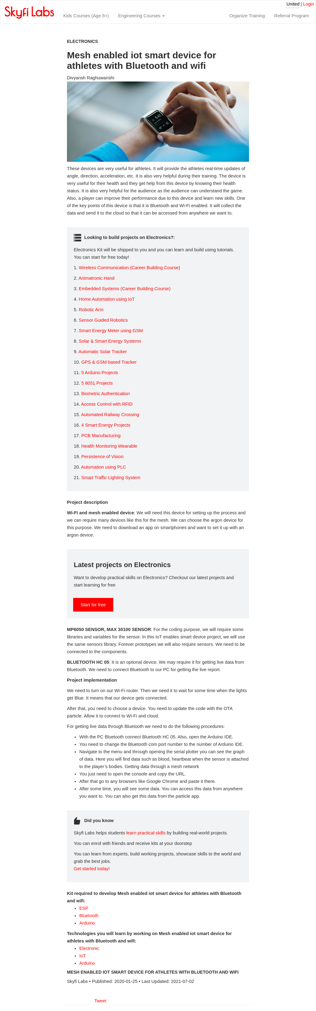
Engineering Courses (141, 15)
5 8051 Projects (97, 383)
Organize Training (247, 15)
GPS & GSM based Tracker (108, 362)
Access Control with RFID (107, 404)
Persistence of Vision (102, 456)
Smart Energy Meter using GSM (111, 330)
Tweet (100, 1000)
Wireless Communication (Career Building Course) (129, 267)
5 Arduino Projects (99, 372)
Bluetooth (88, 915)
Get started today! (92, 868)
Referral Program (291, 15)
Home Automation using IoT (107, 299)
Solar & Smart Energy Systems (110, 341)
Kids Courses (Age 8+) (86, 15)
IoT (82, 955)
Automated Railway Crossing (110, 414)
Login (308, 4)
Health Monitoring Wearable (109, 446)
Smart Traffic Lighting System (110, 477)
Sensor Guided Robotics (103, 320)
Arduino (87, 923)
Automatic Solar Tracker (102, 351)
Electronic (89, 948)
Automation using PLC (103, 467)
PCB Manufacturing (100, 435)
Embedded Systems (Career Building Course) (124, 288)
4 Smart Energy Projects (105, 425)
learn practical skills (145, 832)
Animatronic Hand (96, 278)
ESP (83, 908)
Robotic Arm (91, 309)
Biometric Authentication (105, 393)
